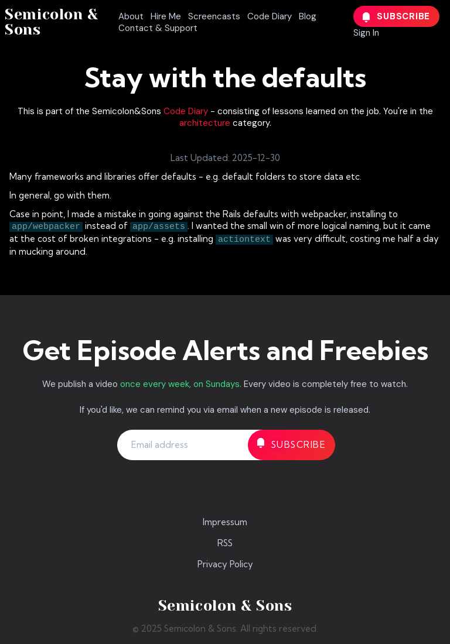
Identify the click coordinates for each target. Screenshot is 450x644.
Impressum (225, 521)
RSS (225, 543)
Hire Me (166, 16)
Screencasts (214, 16)
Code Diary (269, 16)
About (131, 16)
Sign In (366, 33)
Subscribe (397, 16)
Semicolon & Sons (51, 22)
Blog (307, 16)
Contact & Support (157, 28)
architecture (204, 123)
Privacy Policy (225, 564)
